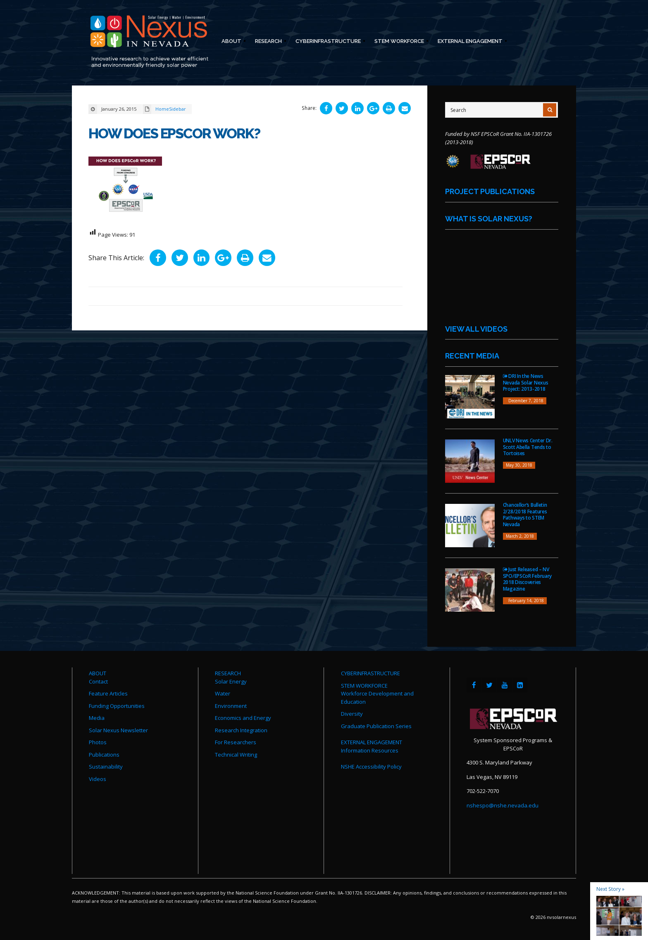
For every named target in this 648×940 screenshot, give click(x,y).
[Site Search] (501, 110)
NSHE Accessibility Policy (371, 766)
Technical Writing (236, 754)
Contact (98, 681)
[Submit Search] (549, 109)
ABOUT (97, 673)
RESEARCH (228, 673)
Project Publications (490, 191)
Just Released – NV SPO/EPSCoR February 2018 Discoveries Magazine (527, 579)
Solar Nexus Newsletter (118, 730)
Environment (231, 706)
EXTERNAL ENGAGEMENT (371, 742)
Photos (98, 742)
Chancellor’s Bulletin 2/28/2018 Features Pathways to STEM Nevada (525, 514)
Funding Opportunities (117, 706)
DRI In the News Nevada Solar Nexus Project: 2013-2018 (525, 382)
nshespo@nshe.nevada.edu (502, 805)
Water (222, 693)
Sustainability (106, 766)
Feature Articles (108, 693)
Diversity (352, 713)
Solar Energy (231, 681)
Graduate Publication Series (376, 726)
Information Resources (369, 750)
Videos (97, 779)
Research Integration (241, 730)
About (231, 42)
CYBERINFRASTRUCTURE (370, 673)
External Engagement (470, 42)
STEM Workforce (398, 42)
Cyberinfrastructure (328, 42)
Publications (104, 754)
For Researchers (235, 742)
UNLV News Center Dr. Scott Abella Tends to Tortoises (528, 447)
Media (97, 718)
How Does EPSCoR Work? (176, 133)
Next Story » (610, 888)
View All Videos (476, 329)
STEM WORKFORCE (364, 685)
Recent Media (472, 355)
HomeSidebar (170, 109)
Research (268, 42)
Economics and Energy (243, 718)
